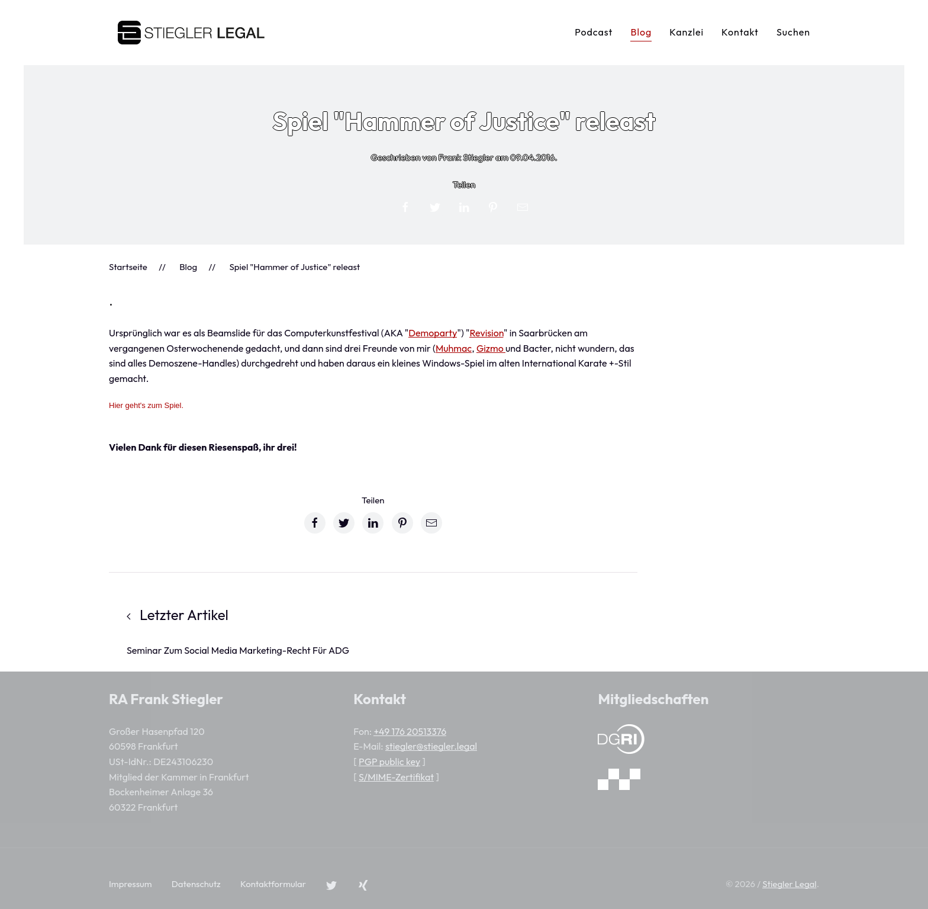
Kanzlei (686, 32)
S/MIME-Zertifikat (396, 777)
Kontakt (740, 32)
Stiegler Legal (789, 883)
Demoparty (432, 333)
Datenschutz (196, 883)
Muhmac (454, 348)
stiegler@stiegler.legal (431, 746)
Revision (486, 333)
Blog (641, 32)
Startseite (128, 266)
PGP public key (389, 761)
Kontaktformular (273, 883)
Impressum (130, 883)
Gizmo (490, 348)
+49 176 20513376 (409, 731)
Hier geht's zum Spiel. (146, 405)
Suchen (793, 32)
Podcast (594, 32)
